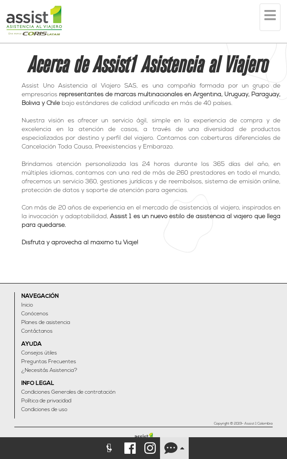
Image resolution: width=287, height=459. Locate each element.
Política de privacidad (46, 401)
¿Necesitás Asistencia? (49, 370)
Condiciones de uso (44, 409)
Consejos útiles (39, 353)
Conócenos (34, 314)
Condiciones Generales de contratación (68, 392)
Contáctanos (37, 331)
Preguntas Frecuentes (48, 361)
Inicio (27, 305)
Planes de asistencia (45, 322)
